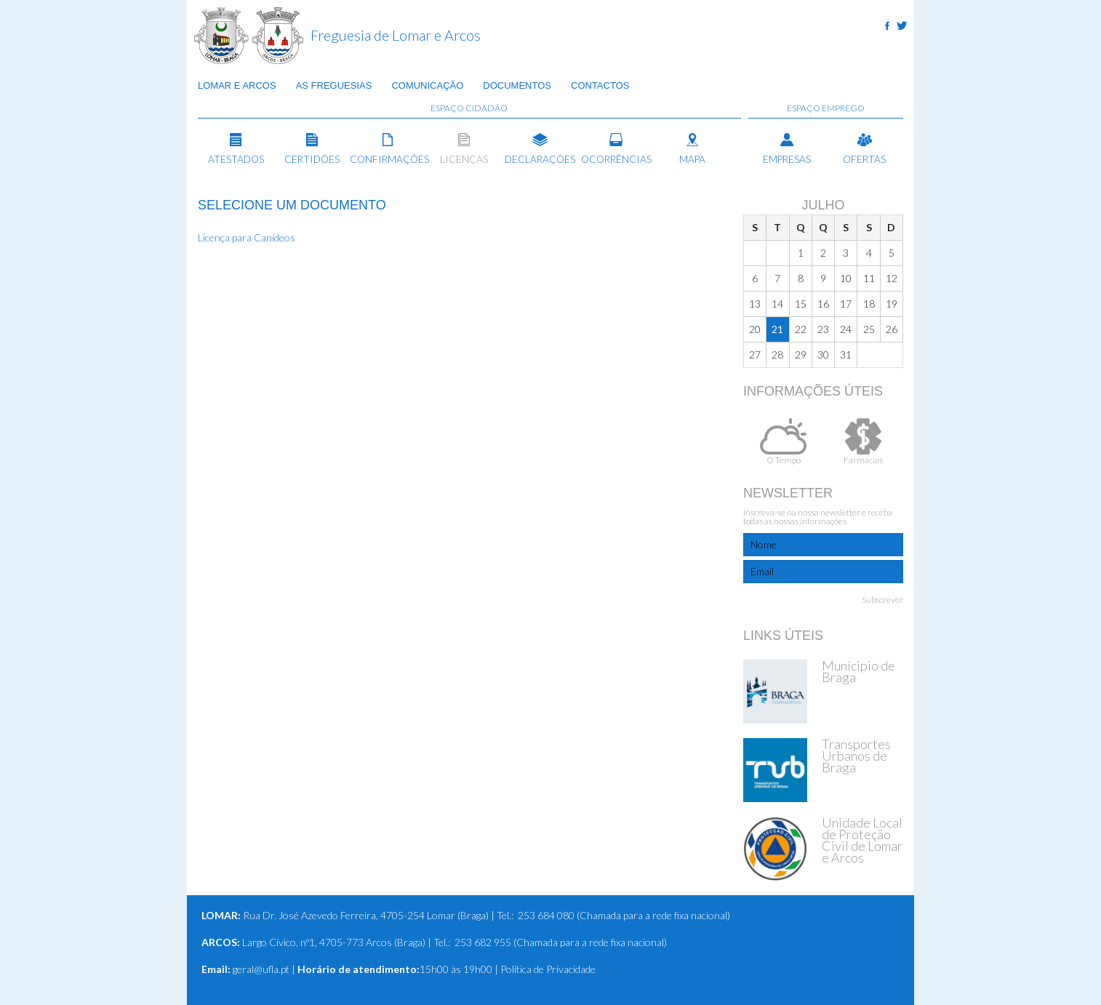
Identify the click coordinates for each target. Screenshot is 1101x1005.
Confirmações (388, 149)
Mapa (692, 149)
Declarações (540, 149)
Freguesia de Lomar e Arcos (396, 35)
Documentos (517, 86)
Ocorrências (616, 149)
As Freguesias (334, 86)
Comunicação (427, 86)
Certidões (312, 149)
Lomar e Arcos (237, 86)
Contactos (600, 86)
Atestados (236, 149)
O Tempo (783, 441)
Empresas (787, 149)
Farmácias (863, 441)
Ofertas (864, 149)
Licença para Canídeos (246, 238)
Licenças (464, 149)
